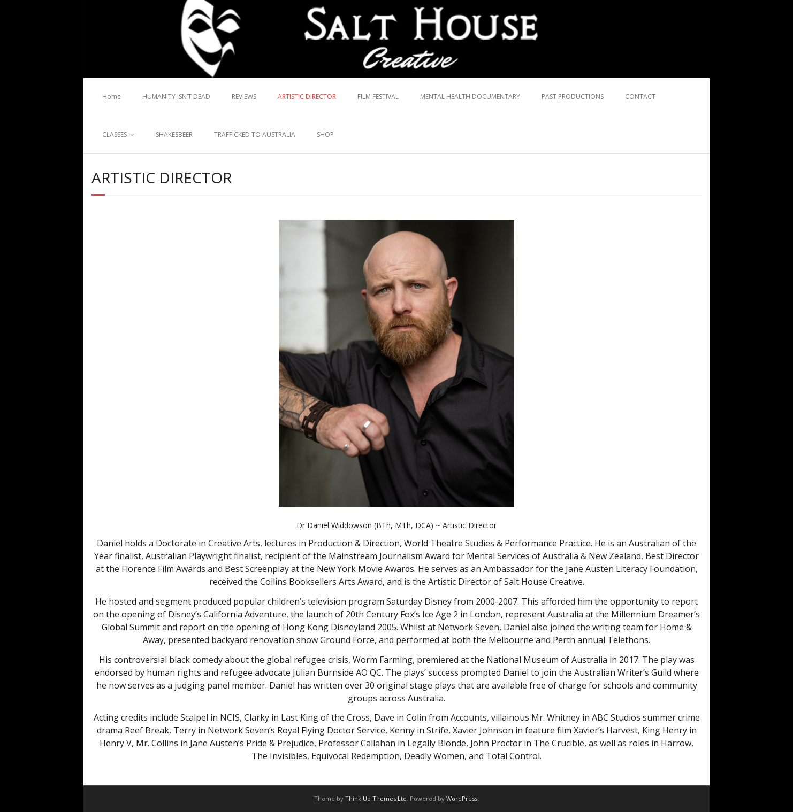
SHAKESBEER (174, 134)
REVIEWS (244, 96)
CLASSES (114, 134)
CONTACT (640, 96)
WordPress (461, 798)
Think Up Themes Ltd (376, 798)
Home (111, 96)
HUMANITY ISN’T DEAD (176, 96)
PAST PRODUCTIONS (573, 96)
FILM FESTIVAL (378, 96)
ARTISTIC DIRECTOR (307, 96)
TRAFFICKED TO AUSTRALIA (254, 134)
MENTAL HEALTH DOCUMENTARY (470, 96)
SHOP (325, 134)
